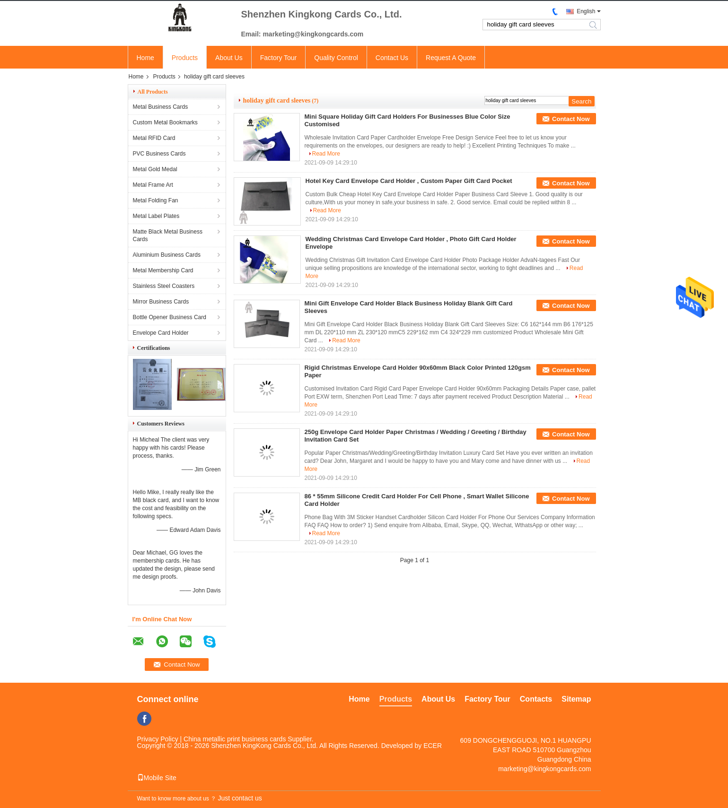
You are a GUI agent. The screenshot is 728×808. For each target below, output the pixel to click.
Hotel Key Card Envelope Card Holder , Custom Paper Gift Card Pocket (409, 180)
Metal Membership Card (163, 270)
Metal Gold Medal (155, 169)
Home (145, 57)
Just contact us (240, 798)
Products (185, 57)
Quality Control (336, 57)
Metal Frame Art (153, 185)
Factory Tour (278, 57)
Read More (326, 153)
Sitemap (576, 699)
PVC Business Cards (159, 153)
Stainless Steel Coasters (164, 286)
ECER (432, 745)
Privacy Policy (157, 739)
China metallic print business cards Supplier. (249, 739)
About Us (229, 57)
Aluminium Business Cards (167, 255)
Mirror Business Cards (161, 301)
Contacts (536, 699)
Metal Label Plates (156, 216)
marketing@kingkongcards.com (544, 769)
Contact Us (392, 57)
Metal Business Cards (160, 107)
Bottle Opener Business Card (169, 317)
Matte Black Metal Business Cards (167, 235)
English (586, 11)
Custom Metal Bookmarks (165, 122)
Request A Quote (451, 57)
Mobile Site (156, 778)
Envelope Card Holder (161, 333)
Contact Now (570, 118)
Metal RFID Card (154, 138)
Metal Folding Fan (155, 200)
